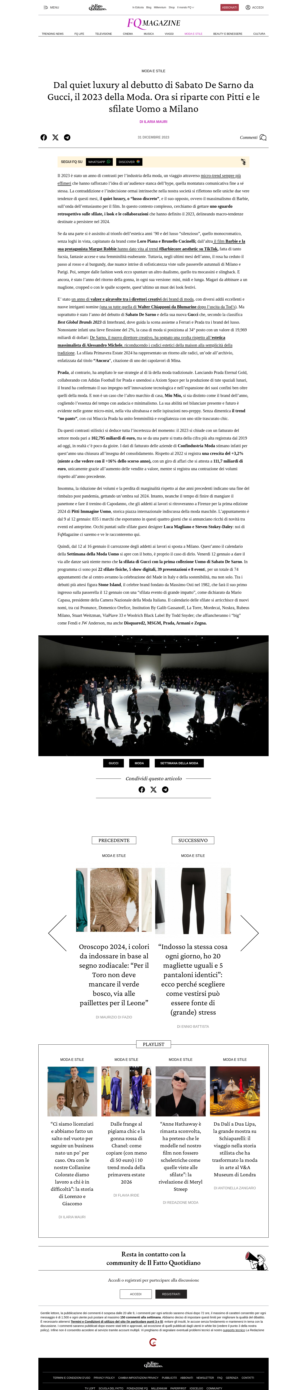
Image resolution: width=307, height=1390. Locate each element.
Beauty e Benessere (227, 33)
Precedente (114, 840)
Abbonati (229, 7)
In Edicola (138, 7)
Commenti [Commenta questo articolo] (253, 137)
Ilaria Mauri (155, 122)
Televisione (103, 33)
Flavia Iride (128, 1195)
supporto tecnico (234, 1330)
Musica (149, 33)
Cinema (128, 33)
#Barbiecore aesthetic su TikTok (188, 249)
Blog (148, 7)
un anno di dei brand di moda (132, 299)
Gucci (113, 763)
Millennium (160, 7)
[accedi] (254, 7)
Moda (139, 763)
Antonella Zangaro (237, 1188)
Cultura (259, 33)
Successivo (193, 840)
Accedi (136, 1294)
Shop (172, 7)
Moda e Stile (193, 33)
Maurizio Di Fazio (116, 1017)
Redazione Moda (182, 1202)
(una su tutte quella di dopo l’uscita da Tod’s (167, 306)
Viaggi (169, 33)
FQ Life (79, 33)
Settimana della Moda (179, 763)
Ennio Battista (195, 1026)
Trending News (53, 33)
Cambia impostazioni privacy (138, 1377)
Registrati (171, 1294)
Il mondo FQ (186, 7)
